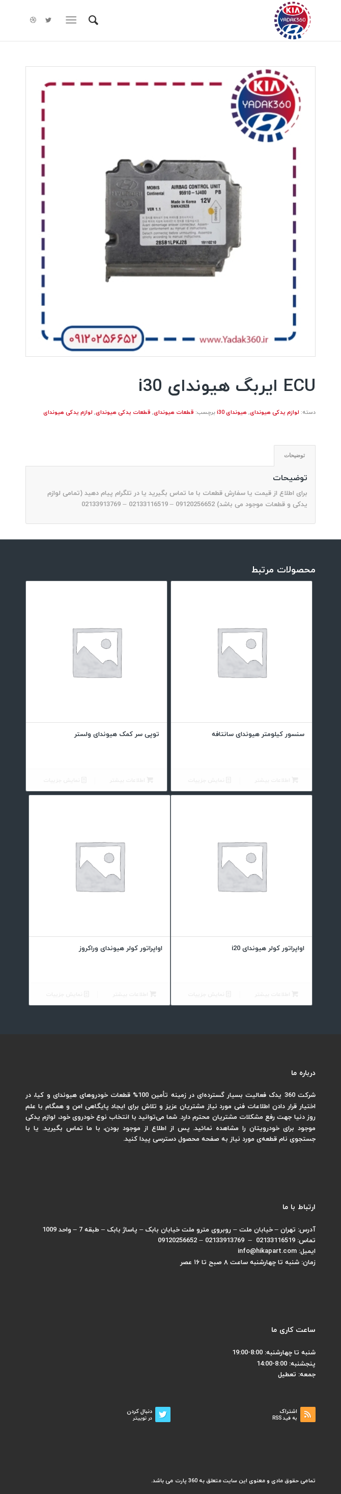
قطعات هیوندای (174, 412)
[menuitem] (91, 20)
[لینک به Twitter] (48, 21)
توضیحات (294, 455)
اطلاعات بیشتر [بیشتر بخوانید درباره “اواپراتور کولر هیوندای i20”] (276, 995)
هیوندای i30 (232, 412)
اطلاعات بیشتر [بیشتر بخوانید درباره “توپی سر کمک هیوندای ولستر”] (131, 780)
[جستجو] (91, 20)
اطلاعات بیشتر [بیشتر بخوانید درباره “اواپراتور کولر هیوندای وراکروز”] (134, 995)
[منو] (73, 20)
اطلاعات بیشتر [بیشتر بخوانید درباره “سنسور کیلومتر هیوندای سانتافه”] (276, 780)
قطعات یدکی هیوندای (123, 412)
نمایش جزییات (209, 780)
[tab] (295, 455)
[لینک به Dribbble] (33, 21)
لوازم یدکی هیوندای (274, 412)
